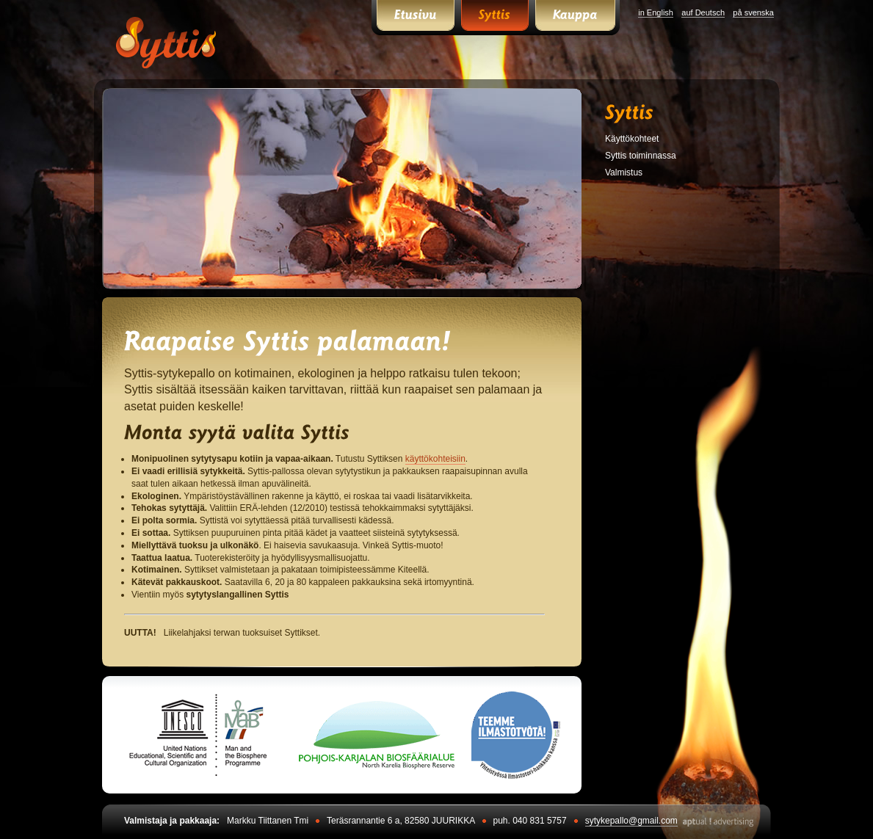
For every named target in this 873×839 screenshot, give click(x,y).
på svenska (753, 12)
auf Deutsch (703, 12)
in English (655, 12)
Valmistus (623, 172)
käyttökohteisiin (435, 459)
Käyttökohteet (632, 139)
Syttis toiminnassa (640, 155)
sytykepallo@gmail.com (631, 821)
